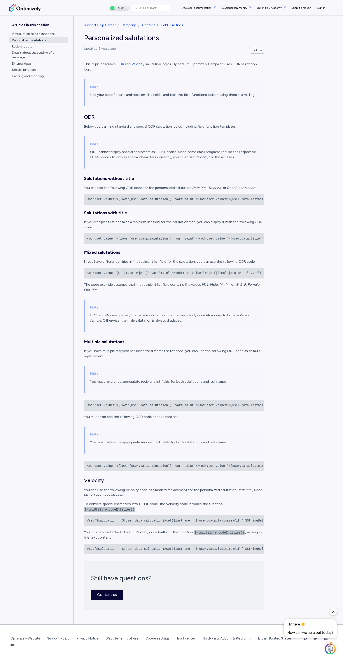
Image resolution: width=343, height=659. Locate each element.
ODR (120, 64)
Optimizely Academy (269, 7)
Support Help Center (100, 25)
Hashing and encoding (28, 76)
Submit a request (301, 7)
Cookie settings (157, 638)
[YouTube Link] (12, 645)
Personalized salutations (29, 40)
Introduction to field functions (33, 34)
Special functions (24, 70)
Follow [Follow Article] (257, 50)
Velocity (137, 64)
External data (21, 63)
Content (148, 25)
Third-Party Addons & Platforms (226, 638)
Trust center (185, 638)
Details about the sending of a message (33, 55)
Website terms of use (122, 638)
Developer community (234, 7)
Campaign (128, 25)
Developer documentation (197, 7)
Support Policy (58, 638)
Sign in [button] (321, 7)
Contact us (107, 594)
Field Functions (172, 25)
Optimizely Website (25, 638)
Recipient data (22, 46)
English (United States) (277, 638)
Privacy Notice (87, 638)
